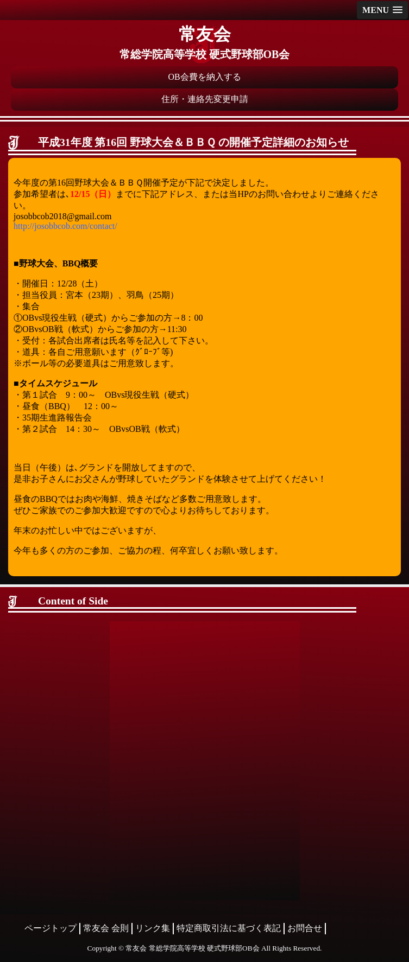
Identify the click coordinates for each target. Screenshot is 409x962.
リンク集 (152, 928)
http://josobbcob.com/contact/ (65, 226)
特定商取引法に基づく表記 (229, 928)
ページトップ (50, 928)
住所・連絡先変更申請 (204, 99)
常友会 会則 (106, 928)
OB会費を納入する (204, 76)
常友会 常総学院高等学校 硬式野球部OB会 (192, 948)
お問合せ (304, 928)
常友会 (205, 34)
